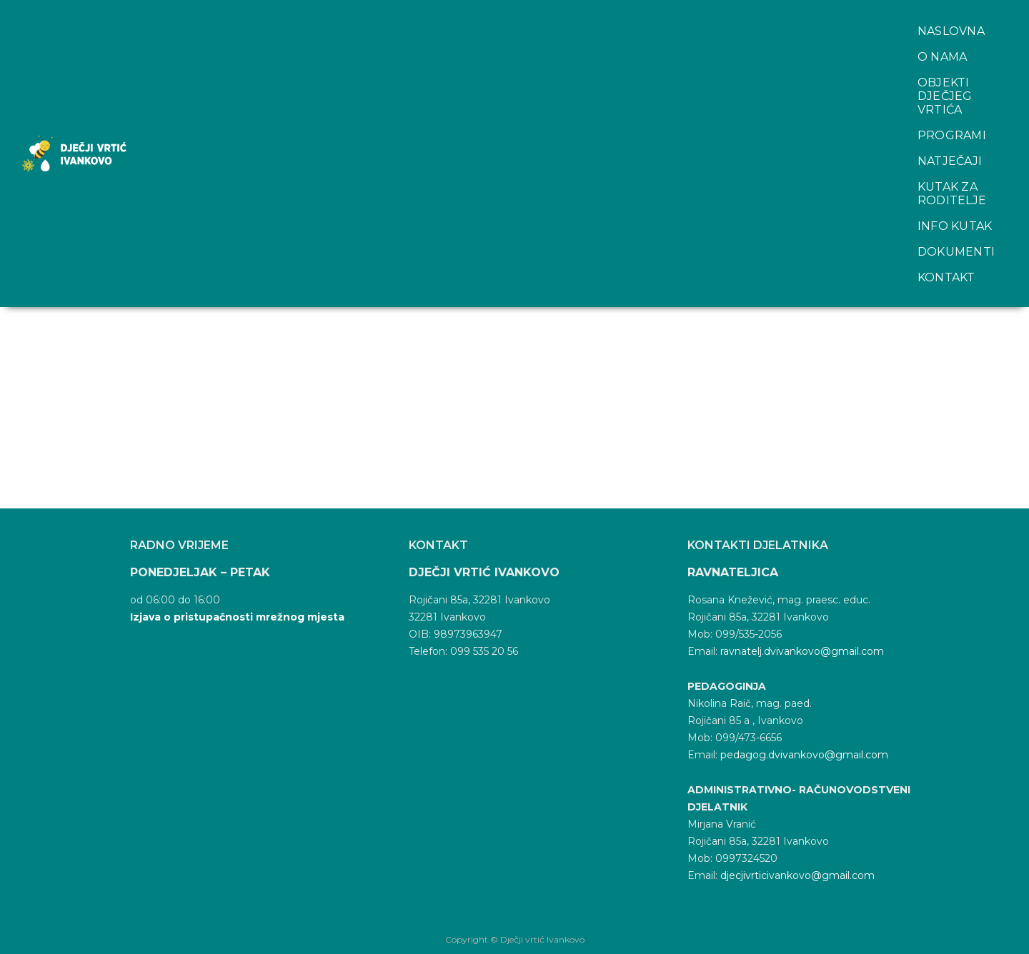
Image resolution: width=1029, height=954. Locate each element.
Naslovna (215, 13)
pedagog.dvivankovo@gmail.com (804, 754)
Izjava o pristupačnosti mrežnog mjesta (237, 617)
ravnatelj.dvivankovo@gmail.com (802, 651)
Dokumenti (220, 39)
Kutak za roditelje (762, 13)
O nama (295, 13)
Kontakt (310, 39)
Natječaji (643, 13)
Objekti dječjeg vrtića (420, 13)
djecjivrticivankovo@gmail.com (797, 875)
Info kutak (887, 13)
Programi (555, 13)
